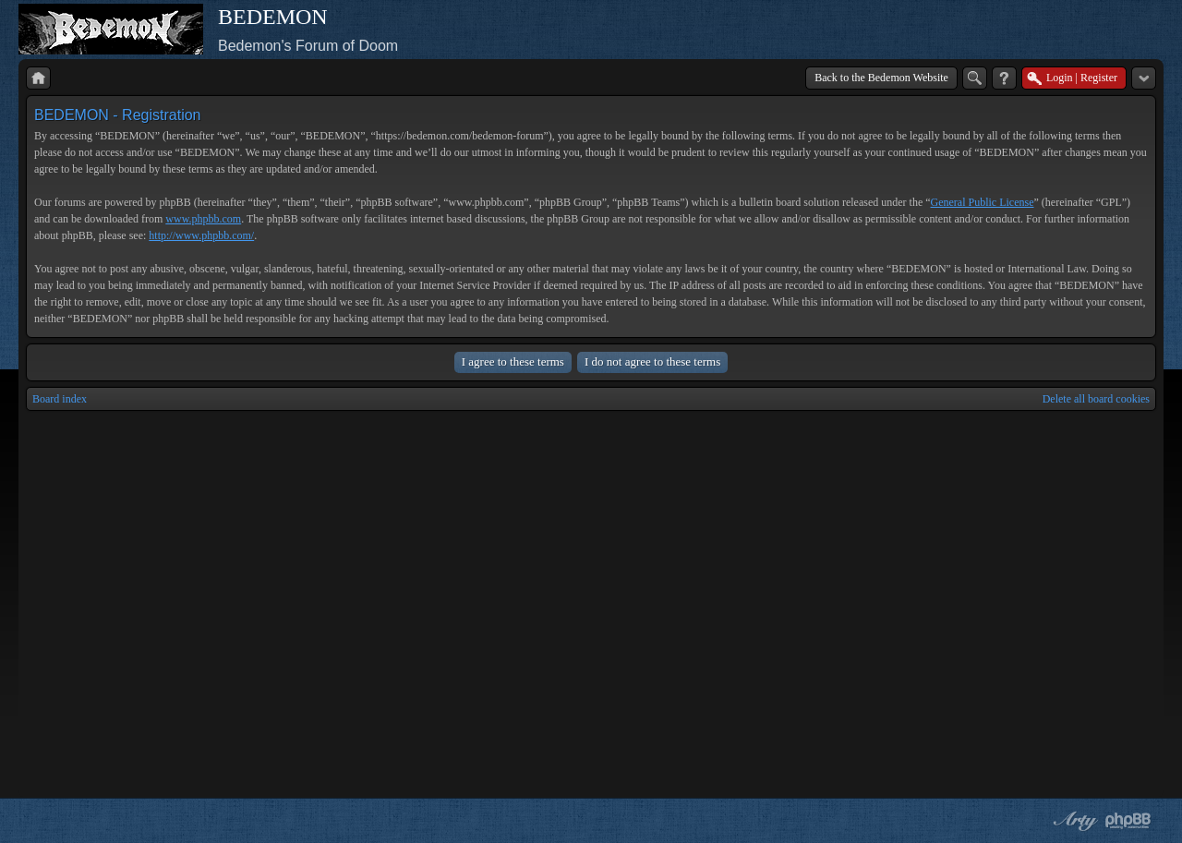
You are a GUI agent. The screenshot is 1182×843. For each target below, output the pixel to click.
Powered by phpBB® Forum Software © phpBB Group (1128, 821)
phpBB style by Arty (1073, 821)
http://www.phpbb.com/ (201, 235)
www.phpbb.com (203, 218)
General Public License (982, 202)
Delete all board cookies (1096, 398)
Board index (59, 398)
